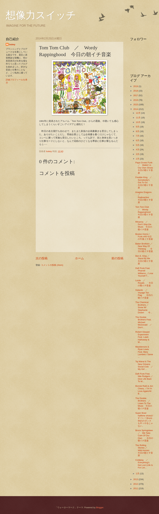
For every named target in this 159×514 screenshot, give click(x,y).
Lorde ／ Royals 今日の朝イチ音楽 (144, 283)
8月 (138, 131)
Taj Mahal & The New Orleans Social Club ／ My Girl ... (145, 365)
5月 (138, 145)
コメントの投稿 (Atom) (52, 265)
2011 (136, 488)
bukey (12, 44)
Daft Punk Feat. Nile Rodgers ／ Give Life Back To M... (145, 378)
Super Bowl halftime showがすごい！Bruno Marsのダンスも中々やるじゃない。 (144, 419)
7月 (138, 136)
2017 (136, 95)
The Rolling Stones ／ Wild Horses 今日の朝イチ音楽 (144, 450)
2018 (136, 91)
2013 (136, 479)
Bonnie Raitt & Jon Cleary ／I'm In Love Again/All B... (144, 390)
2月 (138, 159)
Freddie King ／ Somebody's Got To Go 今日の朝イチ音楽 (144, 182)
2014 (136, 109)
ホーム (79, 258)
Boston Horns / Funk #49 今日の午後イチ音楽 (144, 236)
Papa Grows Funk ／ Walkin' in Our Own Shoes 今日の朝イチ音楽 (145, 167)
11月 (138, 117)
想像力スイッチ (41, 15)
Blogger (99, 507)
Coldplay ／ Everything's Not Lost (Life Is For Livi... (144, 464)
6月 (138, 140)
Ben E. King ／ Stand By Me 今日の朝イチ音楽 (144, 260)
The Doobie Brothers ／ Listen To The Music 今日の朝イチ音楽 (143, 403)
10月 (138, 122)
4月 (138, 149)
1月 (138, 473)
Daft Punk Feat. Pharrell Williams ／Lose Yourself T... (144, 272)
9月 (138, 126)
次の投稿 (42, 258)
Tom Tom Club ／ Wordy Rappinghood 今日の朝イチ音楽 (144, 212)
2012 (136, 484)
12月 (138, 113)
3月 (138, 154)
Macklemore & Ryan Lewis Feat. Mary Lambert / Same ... (144, 352)
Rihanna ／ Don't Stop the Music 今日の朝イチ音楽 (143, 226)
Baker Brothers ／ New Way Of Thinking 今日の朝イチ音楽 (144, 247)
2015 (136, 104)
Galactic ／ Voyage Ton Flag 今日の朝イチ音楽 (144, 294)
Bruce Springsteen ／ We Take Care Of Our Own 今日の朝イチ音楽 (145, 435)
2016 (136, 100)
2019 (136, 86)
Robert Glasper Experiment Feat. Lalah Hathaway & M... (142, 337)
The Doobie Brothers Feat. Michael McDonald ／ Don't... (144, 322)
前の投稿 (117, 258)
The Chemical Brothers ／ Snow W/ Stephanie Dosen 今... (143, 307)
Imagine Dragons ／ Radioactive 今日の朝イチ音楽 (144, 197)
